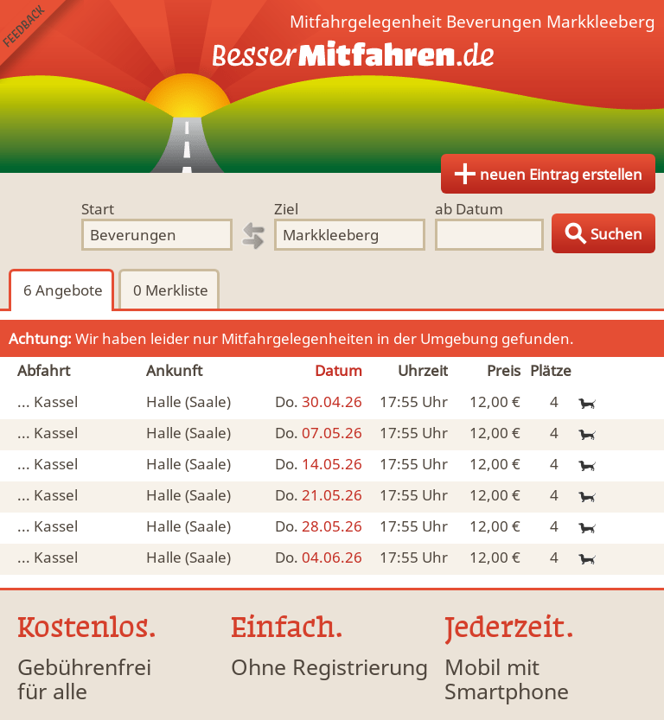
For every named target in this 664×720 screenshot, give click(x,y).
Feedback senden (42, 42)
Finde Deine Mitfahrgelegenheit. (332, 86)
